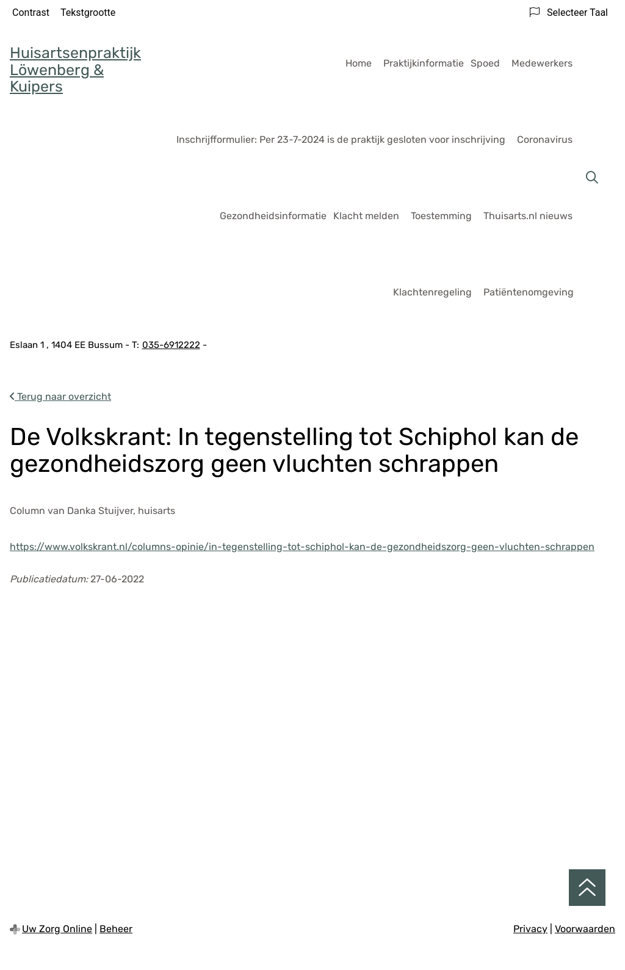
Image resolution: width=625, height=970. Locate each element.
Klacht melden (366, 216)
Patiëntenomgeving (528, 292)
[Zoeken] (592, 177)
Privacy (530, 929)
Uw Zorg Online (57, 929)
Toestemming (441, 216)
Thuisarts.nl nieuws (528, 216)
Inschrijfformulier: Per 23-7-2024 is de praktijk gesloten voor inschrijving (340, 139)
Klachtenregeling (432, 292)
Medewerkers (542, 63)
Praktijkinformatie (423, 63)
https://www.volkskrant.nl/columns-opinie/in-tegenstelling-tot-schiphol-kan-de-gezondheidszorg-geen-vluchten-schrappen (302, 546)
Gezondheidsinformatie (273, 216)
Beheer (115, 929)
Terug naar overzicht (60, 396)
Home (358, 63)
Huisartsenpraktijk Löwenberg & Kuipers (75, 69)
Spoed (485, 63)
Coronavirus (545, 139)
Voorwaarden (585, 929)
